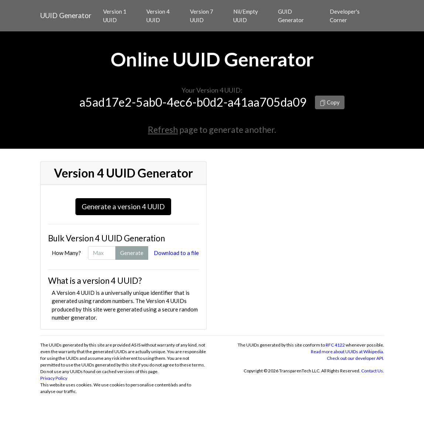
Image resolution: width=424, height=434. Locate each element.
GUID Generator (291, 15)
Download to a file (176, 252)
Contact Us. (372, 370)
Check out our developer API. (355, 358)
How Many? (66, 252)
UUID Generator (65, 15)
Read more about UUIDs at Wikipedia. (347, 351)
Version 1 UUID (114, 15)
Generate (131, 252)
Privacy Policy (53, 378)
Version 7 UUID (201, 15)
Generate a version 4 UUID (123, 206)
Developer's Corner (345, 15)
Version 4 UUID (158, 15)
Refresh (163, 129)
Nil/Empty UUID (245, 15)
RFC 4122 (335, 345)
